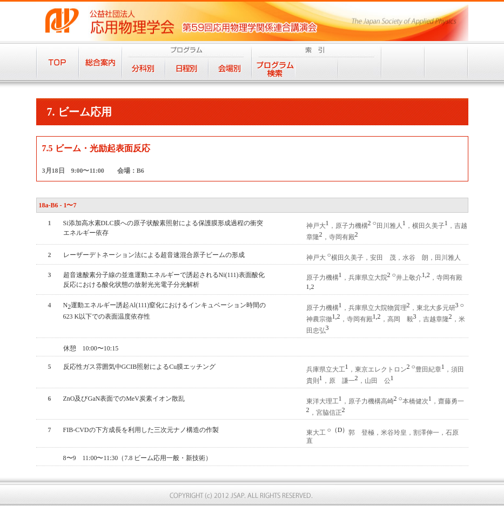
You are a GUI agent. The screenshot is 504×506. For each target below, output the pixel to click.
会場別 (230, 68)
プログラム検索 (273, 68)
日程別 (187, 68)
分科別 (143, 68)
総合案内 (100, 61)
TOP (57, 61)
